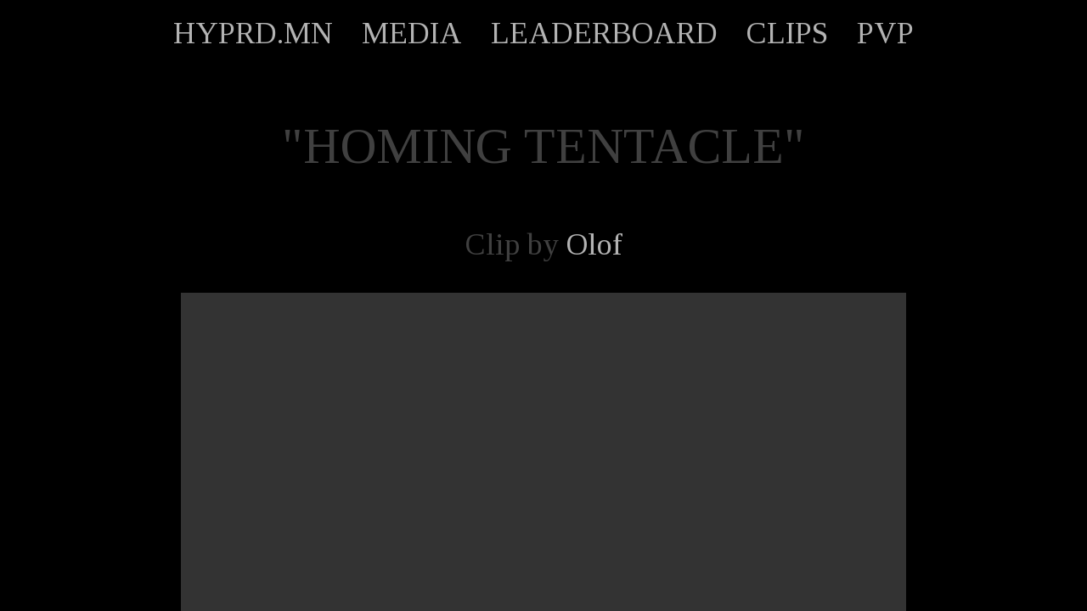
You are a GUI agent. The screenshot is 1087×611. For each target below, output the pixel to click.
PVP (885, 33)
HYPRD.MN (253, 33)
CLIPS (787, 33)
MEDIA (412, 33)
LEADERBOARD (604, 33)
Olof (594, 244)
